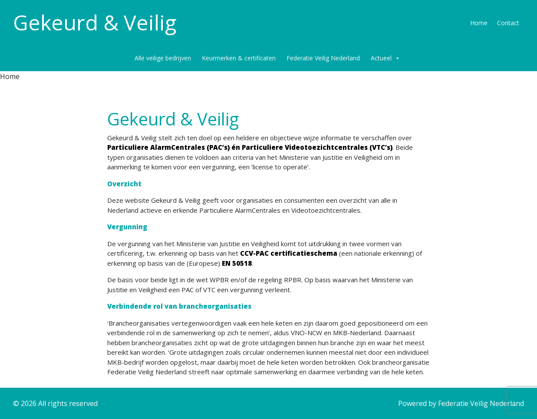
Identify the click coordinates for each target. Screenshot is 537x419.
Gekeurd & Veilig (94, 22)
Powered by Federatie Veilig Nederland (461, 403)
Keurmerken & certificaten (239, 58)
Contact (508, 23)
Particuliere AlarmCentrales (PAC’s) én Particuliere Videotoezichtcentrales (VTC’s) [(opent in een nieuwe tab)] (249, 147)
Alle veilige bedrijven (163, 58)
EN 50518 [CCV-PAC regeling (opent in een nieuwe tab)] (237, 263)
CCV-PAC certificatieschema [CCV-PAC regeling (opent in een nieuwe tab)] (288, 253)
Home (479, 23)
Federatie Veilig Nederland (323, 58)
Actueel (385, 58)
